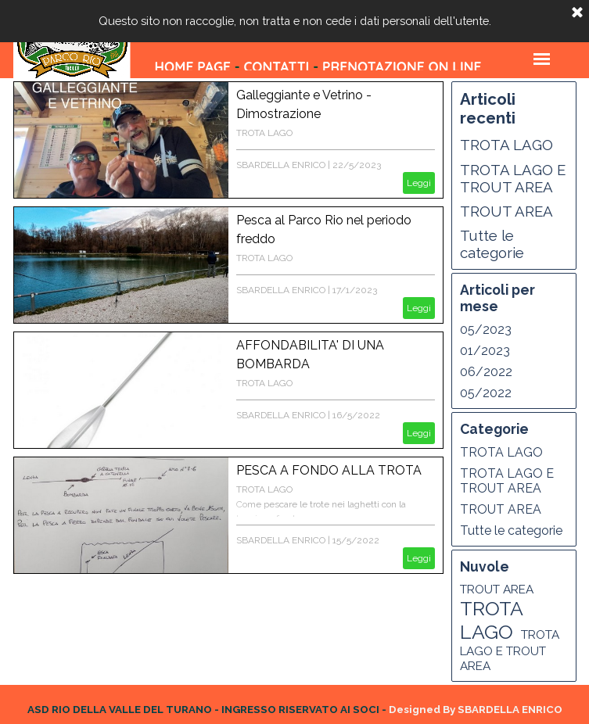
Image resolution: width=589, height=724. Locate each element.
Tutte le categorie (492, 244)
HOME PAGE (193, 67)
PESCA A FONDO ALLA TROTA (329, 470)
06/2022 (486, 371)
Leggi (419, 182)
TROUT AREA (506, 211)
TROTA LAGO (264, 132)
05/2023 (486, 329)
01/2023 (485, 350)
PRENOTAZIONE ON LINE (401, 67)
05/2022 (486, 392)
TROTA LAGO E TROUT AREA (513, 178)
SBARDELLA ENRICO (280, 164)
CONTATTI (276, 67)
